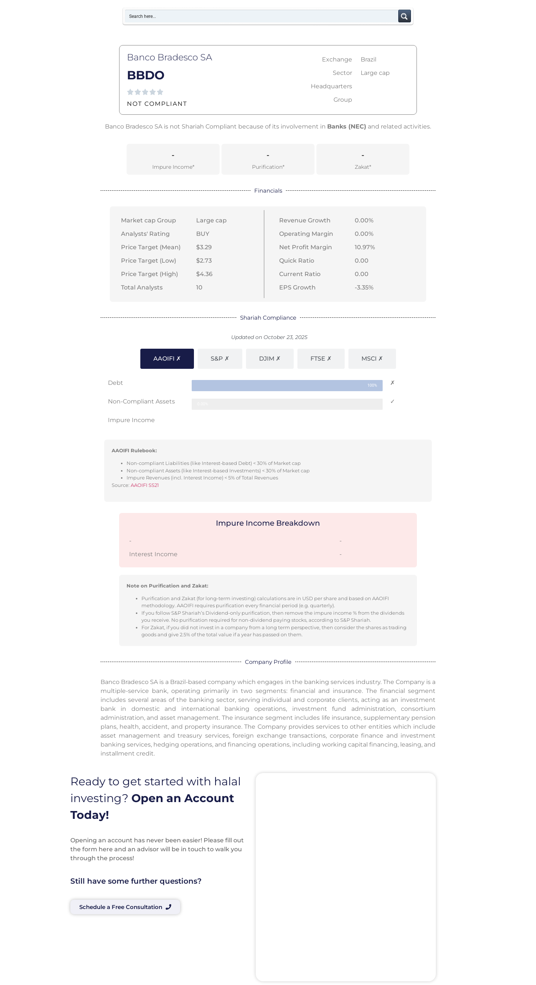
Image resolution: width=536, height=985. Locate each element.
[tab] (167, 359)
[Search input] (262, 16)
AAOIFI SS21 (145, 485)
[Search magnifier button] (404, 16)
